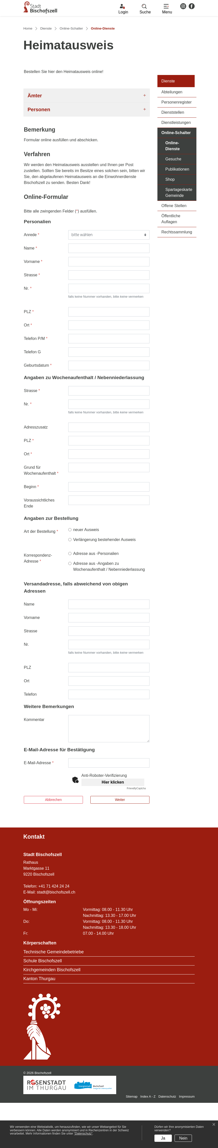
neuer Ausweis (86, 575)
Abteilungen (171, 137)
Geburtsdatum (38, 410)
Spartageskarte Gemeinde (178, 238)
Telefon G (32, 397)
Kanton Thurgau (39, 1023)
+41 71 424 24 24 (53, 931)
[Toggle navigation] (167, 9)
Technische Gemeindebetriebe (53, 997)
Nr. (28, 333)
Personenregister (176, 147)
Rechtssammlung (176, 277)
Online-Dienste (180, 191)
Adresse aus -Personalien (96, 599)
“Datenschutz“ (83, 1133)
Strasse (32, 320)
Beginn (31, 532)
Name (30, 293)
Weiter (120, 845)
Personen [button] (39, 154)
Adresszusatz (36, 472)
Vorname (33, 307)
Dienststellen (172, 157)
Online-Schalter (176, 178)
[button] (145, 9)
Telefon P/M (35, 383)
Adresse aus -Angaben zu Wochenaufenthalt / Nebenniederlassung (109, 612)
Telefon (30, 739)
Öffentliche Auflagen (170, 264)
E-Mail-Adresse (39, 808)
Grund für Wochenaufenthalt (41, 515)
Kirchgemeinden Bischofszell (51, 1014)
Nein (183, 1138)
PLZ (29, 357)
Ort (28, 370)
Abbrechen (53, 845)
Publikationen (177, 214)
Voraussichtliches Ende (39, 548)
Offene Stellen (173, 251)
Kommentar (34, 765)
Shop (170, 224)
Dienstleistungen (176, 168)
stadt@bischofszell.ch (56, 937)
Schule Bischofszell (42, 1006)
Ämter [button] (35, 140)
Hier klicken (113, 827)
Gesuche (173, 204)
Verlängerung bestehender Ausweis (104, 585)
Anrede (31, 280)
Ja (163, 1138)
